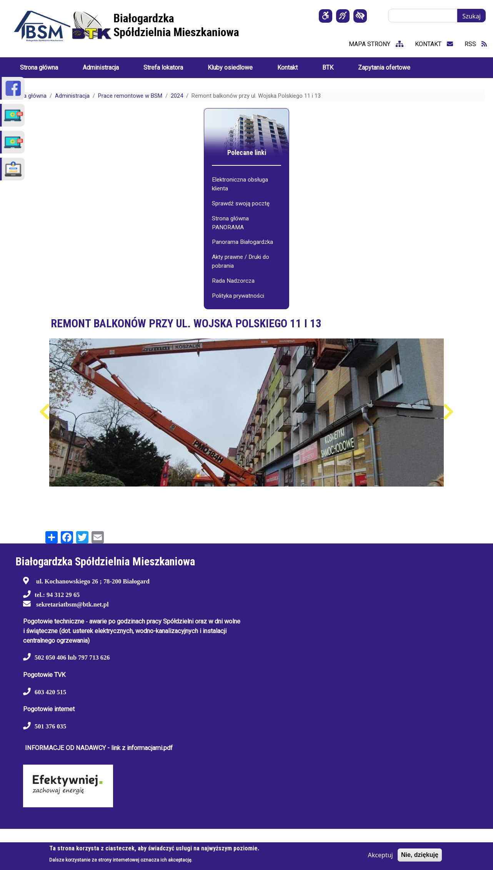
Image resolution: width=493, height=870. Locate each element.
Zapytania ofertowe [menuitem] (384, 67)
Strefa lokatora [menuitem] (163, 67)
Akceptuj (380, 855)
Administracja (72, 95)
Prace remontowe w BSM (130, 95)
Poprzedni (44, 412)
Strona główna (28, 95)
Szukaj (471, 16)
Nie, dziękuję (419, 855)
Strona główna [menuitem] (39, 67)
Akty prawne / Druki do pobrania (240, 261)
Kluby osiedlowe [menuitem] (230, 67)
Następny (448, 412)
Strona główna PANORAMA (230, 223)
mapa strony (376, 44)
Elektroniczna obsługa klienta (240, 184)
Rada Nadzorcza (233, 280)
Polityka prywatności (238, 295)
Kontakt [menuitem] (287, 67)
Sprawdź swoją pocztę (241, 203)
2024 (177, 95)
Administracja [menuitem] (101, 67)
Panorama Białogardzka (242, 241)
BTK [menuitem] (327, 67)
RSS (476, 44)
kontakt (434, 44)
